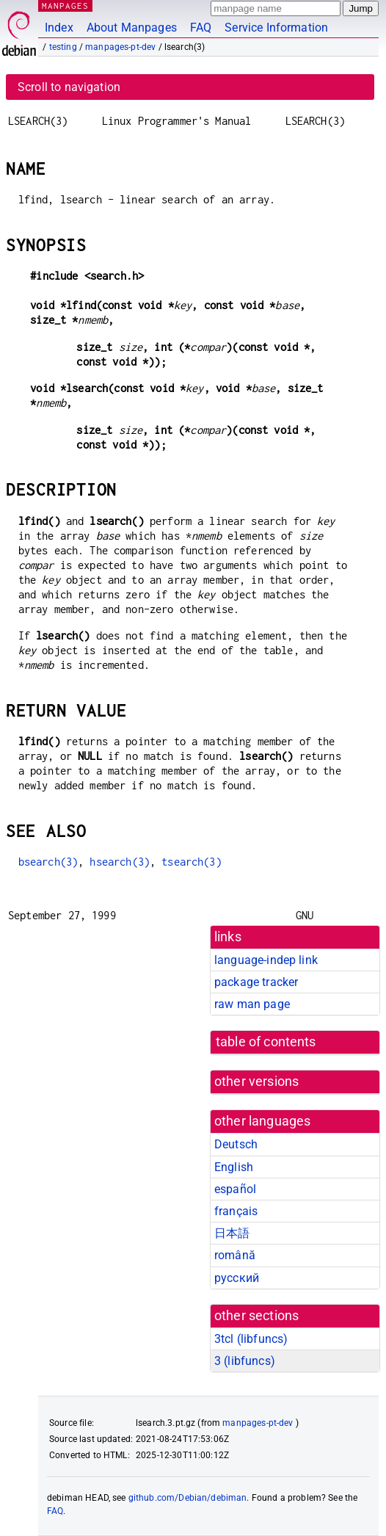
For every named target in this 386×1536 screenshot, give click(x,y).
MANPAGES (65, 5)
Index (59, 28)
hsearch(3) (120, 861)
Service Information (276, 28)
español (235, 1189)
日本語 (232, 1233)
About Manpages (132, 28)
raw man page (252, 1004)
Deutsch (236, 1144)
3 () (244, 1361)
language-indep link (266, 960)
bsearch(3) (48, 861)
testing (63, 47)
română (234, 1255)
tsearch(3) (191, 861)
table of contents (266, 1042)
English (233, 1167)
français (236, 1211)
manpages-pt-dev (120, 47)
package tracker (256, 982)
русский (236, 1278)
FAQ (200, 28)
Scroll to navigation (69, 87)
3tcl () (251, 1339)
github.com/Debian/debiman (187, 1498)
